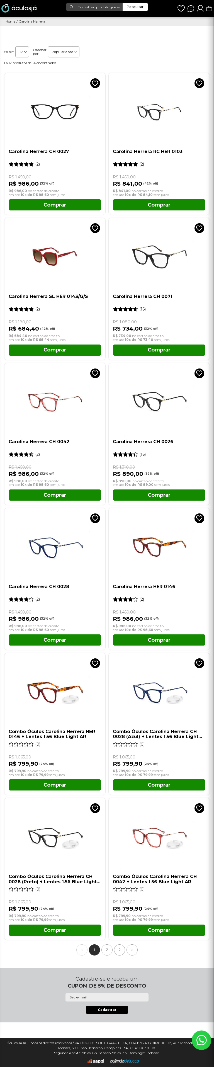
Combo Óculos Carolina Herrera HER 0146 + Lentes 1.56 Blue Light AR (52, 734)
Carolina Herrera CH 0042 (39, 441)
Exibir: (9, 52)
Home (10, 21)
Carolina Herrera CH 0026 (143, 441)
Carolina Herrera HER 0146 (144, 586)
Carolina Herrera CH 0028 (39, 586)
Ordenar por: (40, 52)
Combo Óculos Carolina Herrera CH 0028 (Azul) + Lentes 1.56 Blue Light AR (155, 734)
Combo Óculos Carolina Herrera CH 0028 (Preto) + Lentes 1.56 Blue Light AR (53, 879)
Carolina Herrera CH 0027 (39, 151)
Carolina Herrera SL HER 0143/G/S (48, 296)
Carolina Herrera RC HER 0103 (148, 151)
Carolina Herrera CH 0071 (142, 296)
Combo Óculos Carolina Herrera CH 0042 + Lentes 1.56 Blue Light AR (155, 879)
